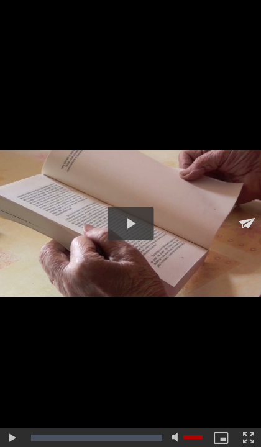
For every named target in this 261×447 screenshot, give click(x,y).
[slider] (96, 438)
